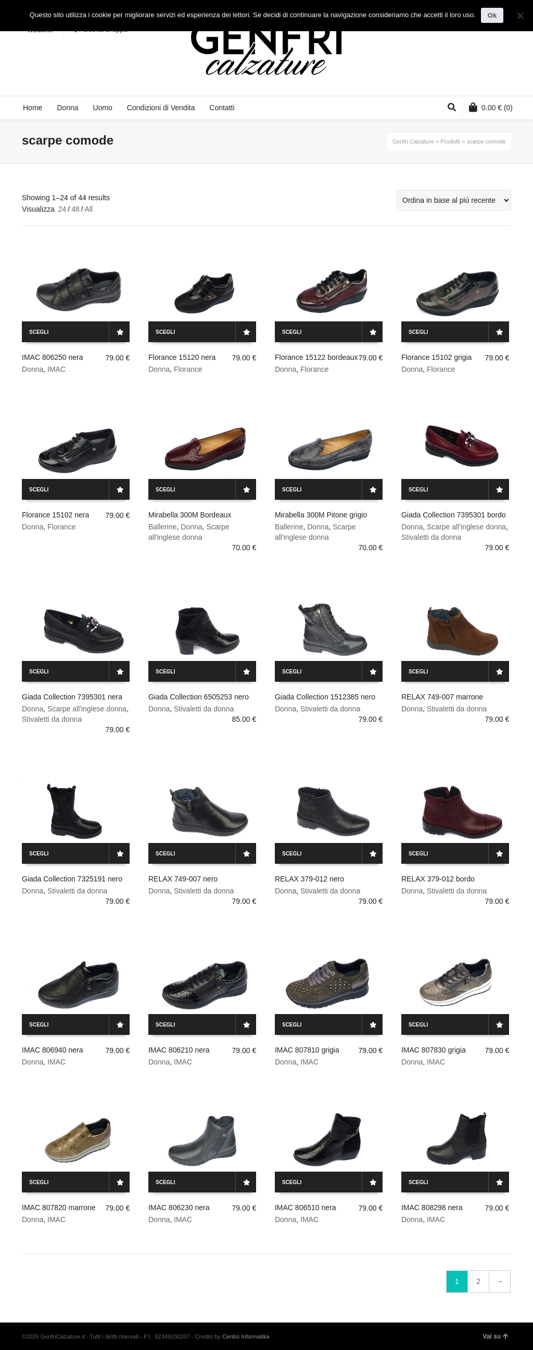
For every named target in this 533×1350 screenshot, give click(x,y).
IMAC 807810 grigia (307, 1050)
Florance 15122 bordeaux (316, 357)
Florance (188, 369)
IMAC (56, 369)
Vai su (496, 1336)
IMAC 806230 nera (179, 1207)
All (89, 209)
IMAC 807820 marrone (59, 1207)
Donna (32, 369)
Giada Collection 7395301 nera (72, 697)
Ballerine (162, 527)
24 (62, 209)
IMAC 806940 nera (52, 1050)
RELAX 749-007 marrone (442, 697)
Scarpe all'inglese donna (466, 527)
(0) (491, 107)
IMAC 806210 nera (179, 1050)
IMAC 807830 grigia (433, 1050)
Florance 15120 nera (181, 357)
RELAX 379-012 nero (309, 879)
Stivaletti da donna (431, 537)
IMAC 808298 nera (432, 1207)
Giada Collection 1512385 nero (325, 697)
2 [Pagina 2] (478, 1281)
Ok (492, 15)
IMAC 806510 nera (305, 1207)
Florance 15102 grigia (436, 357)
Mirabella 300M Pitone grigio (321, 515)
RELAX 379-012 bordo (438, 879)
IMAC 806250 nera (52, 357)
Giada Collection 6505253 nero (198, 697)
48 (75, 209)
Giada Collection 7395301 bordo (453, 515)
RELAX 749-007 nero (183, 879)
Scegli (38, 332)
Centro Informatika (245, 1336)
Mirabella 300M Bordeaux (190, 515)
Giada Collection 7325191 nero (72, 879)
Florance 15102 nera (55, 515)
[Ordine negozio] (454, 200)
